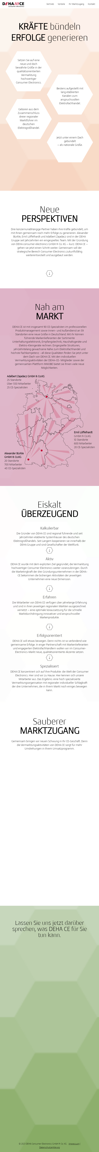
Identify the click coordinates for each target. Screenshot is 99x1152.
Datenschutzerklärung (49, 1147)
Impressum (74, 1143)
